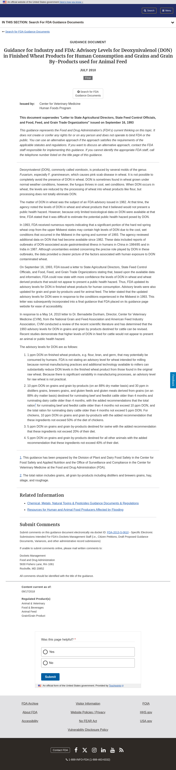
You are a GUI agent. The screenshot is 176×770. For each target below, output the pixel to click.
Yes (51, 652)
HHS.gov (146, 712)
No (51, 663)
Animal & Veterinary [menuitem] (33, 603)
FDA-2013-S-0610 (118, 532)
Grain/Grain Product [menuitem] (33, 615)
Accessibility (30, 721)
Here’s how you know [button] (71, 2)
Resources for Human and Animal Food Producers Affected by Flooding (75, 509)
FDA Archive (30, 703)
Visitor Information (88, 703)
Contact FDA (60, 750)
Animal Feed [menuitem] (29, 611)
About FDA (30, 712)
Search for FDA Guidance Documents (27, 31)
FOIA (145, 703)
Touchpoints (115, 685)
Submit (50, 677)
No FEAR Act (88, 721)
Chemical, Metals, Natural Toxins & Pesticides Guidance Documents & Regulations (83, 503)
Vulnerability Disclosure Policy (88, 729)
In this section (43, 22)
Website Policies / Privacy (88, 712)
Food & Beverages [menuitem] (33, 607)
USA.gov (146, 721)
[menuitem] (88, 590)
